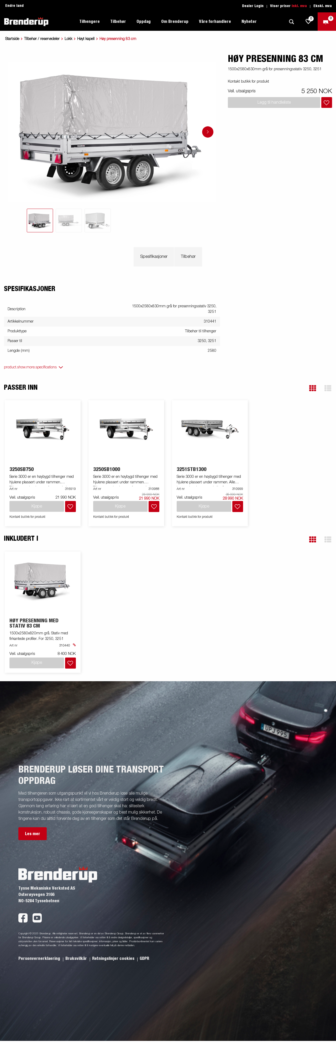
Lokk (68, 39)
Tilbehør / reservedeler (42, 39)
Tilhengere (89, 21)
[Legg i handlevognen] (326, 102)
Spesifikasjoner (153, 257)
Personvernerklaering (39, 958)
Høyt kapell (85, 39)
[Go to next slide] (207, 132)
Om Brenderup (174, 21)
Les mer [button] (32, 834)
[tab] (40, 220)
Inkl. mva (299, 6)
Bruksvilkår (76, 958)
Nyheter (249, 21)
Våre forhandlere (215, 21)
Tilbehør (118, 21)
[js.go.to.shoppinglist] (308, 21)
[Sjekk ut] (327, 21)
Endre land (14, 6)
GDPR (144, 958)
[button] (312, 388)
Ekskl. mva (322, 6)
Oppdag (143, 21)
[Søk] (291, 21)
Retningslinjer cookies (113, 958)
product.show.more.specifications (30, 367)
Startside (12, 39)
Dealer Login (253, 6)
